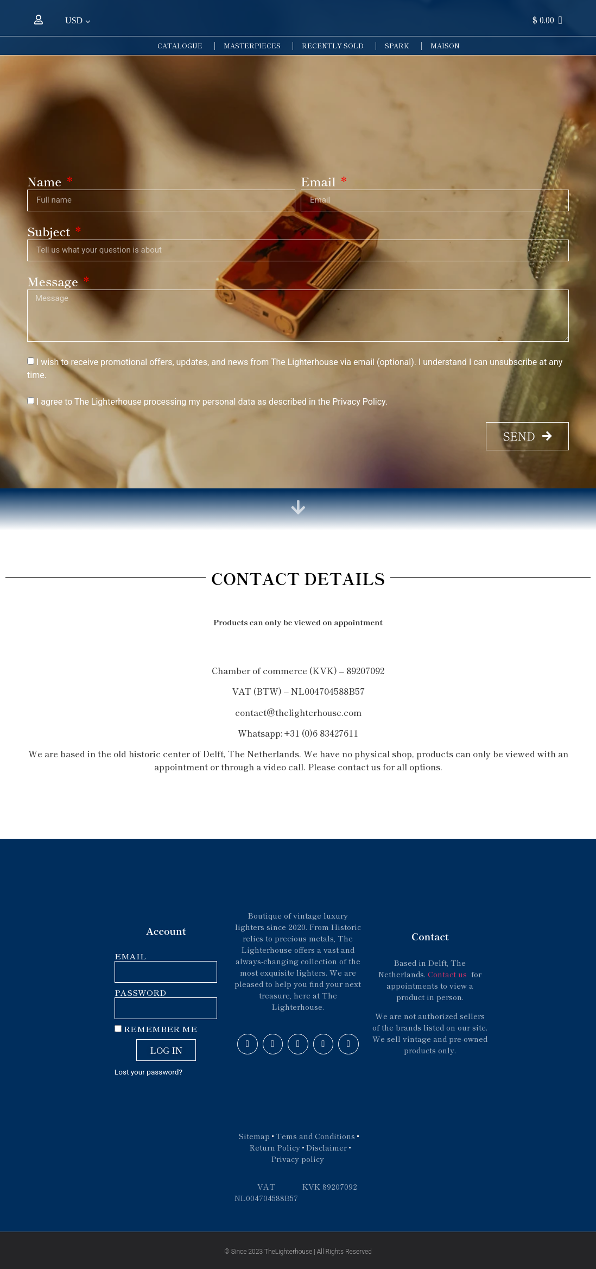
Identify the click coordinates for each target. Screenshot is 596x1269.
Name (46, 182)
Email (320, 182)
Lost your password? (148, 1071)
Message (54, 282)
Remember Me (156, 1029)
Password (140, 992)
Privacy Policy (358, 402)
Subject (50, 232)
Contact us (448, 974)
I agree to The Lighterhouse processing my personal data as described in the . (212, 402)
